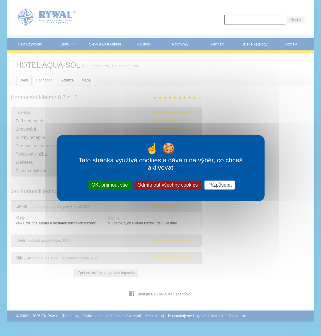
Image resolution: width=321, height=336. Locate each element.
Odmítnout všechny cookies (167, 185)
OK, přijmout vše (110, 185)
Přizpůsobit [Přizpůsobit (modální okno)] (219, 185)
